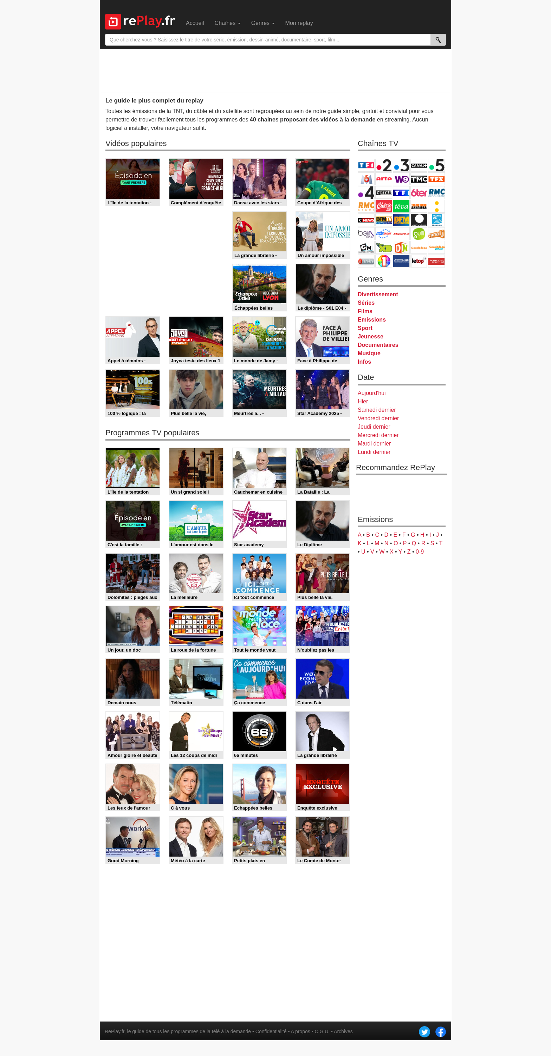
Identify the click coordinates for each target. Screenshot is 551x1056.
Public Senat (436, 261)
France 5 (436, 165)
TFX (436, 178)
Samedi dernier (377, 410)
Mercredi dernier (378, 435)
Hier (363, 401)
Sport (365, 328)
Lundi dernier (374, 452)
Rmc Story (366, 206)
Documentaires (378, 345)
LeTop (418, 261)
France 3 (401, 165)
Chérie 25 (383, 206)
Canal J (436, 233)
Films (365, 311)
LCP (401, 261)
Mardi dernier (374, 444)
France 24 (436, 219)
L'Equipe (401, 233)
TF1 (366, 165)
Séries (366, 303)
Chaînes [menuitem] (228, 23)
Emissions (372, 320)
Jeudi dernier (374, 427)
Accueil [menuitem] (195, 23)
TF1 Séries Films (401, 192)
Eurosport (383, 233)
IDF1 (383, 261)
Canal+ (418, 165)
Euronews (418, 219)
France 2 (383, 165)
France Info (436, 206)
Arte (383, 178)
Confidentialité (271, 1031)
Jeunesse (370, 336)
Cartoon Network (366, 247)
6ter (418, 192)
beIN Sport (366, 233)
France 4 (366, 192)
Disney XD (383, 247)
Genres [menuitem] (263, 23)
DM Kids (401, 247)
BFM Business (401, 219)
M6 (366, 178)
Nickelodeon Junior (436, 247)
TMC (418, 178)
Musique (369, 353)
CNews (366, 219)
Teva (401, 206)
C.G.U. (322, 1031)
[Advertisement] (275, 70)
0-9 (420, 552)
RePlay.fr (114, 1031)
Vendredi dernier (378, 418)
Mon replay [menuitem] (299, 23)
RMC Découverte (436, 192)
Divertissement (378, 294)
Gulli (418, 233)
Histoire (366, 261)
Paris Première (418, 206)
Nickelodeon (418, 247)
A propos (300, 1031)
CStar (383, 192)
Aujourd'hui (372, 393)
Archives (343, 1031)
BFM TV (383, 219)
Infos (364, 362)
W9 (401, 178)
